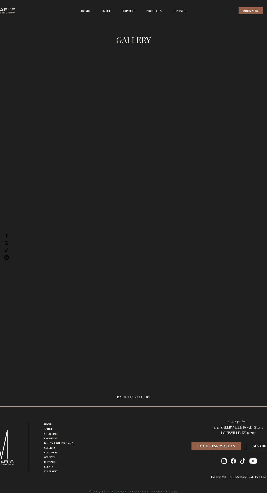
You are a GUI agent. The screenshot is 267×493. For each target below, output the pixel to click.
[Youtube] (6, 257)
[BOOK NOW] (251, 10)
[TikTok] (6, 250)
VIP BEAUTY (51, 471)
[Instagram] (6, 243)
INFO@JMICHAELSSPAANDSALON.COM (238, 477)
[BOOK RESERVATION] (216, 446)
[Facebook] (6, 235)
